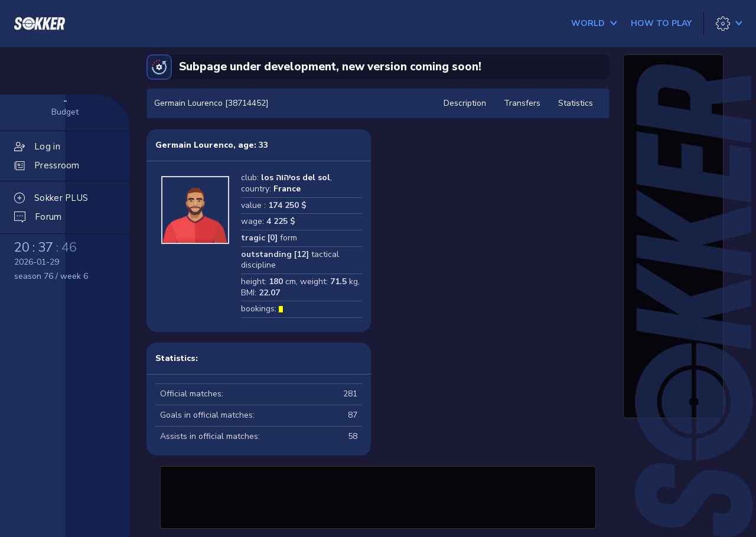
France (287, 188)
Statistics (575, 103)
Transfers (522, 103)
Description (465, 103)
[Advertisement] (378, 495)
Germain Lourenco (194, 145)
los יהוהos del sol (295, 177)
